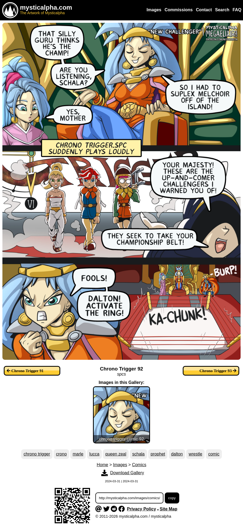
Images (120, 464)
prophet (158, 454)
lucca (94, 454)
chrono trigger (37, 454)
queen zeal (115, 454)
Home (102, 464)
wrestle (195, 454)
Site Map (168, 509)
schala (138, 454)
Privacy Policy (141, 509)
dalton (177, 454)
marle (78, 454)
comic (213, 454)
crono (61, 454)
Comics (139, 464)
